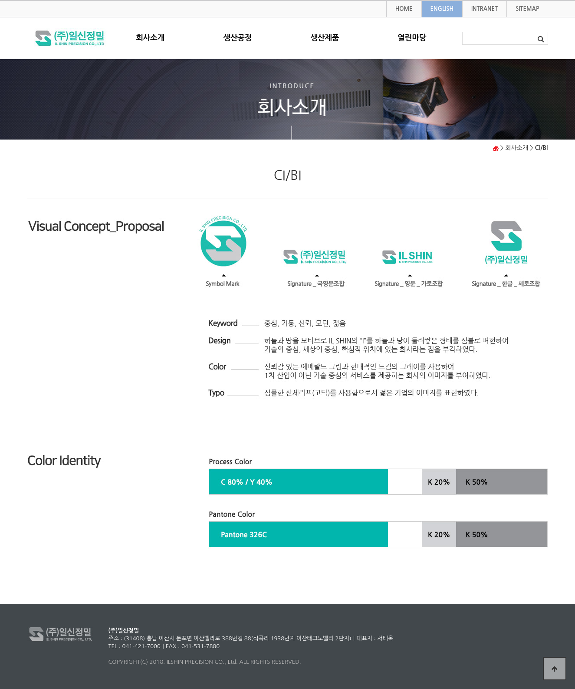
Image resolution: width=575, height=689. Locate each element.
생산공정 (237, 38)
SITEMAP (527, 9)
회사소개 (150, 38)
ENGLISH (441, 9)
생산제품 (324, 38)
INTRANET (484, 9)
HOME (404, 9)
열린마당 (412, 38)
